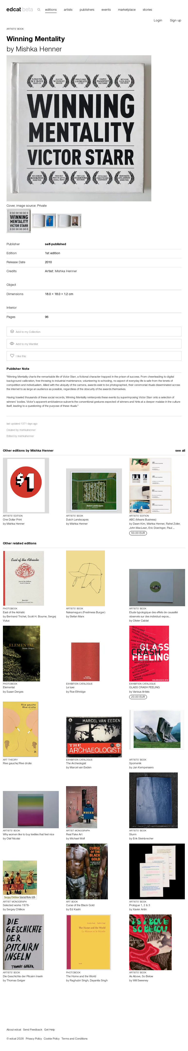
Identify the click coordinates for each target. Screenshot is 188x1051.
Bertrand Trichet (16, 616)
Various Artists (141, 692)
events (106, 10)
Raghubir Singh (79, 980)
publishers (87, 10)
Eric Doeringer (156, 528)
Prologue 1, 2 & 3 (139, 905)
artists (68, 10)
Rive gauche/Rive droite (17, 763)
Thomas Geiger (16, 980)
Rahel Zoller (173, 524)
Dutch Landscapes (77, 520)
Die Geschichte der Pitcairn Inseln (23, 976)
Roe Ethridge (77, 692)
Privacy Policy (34, 1039)
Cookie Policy (52, 1039)
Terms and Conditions (74, 1039)
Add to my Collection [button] (24, 332)
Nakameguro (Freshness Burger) (85, 612)
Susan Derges (15, 692)
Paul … (171, 528)
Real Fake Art (74, 834)
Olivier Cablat (141, 621)
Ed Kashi (75, 909)
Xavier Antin (140, 909)
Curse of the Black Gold (80, 905)
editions (51, 10)
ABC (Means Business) (142, 520)
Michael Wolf (77, 838)
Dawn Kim (139, 524)
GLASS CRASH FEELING (144, 687)
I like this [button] (17, 356)
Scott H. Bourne (37, 616)
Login (158, 21)
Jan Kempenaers (143, 767)
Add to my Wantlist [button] (24, 344)
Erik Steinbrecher (143, 838)
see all (180, 451)
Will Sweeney (140, 980)
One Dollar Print (12, 520)
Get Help (49, 1030)
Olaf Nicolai (13, 838)
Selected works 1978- (16, 905)
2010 (48, 262)
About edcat (14, 1030)
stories (147, 10)
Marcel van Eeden (80, 767)
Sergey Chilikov (16, 909)
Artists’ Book (15, 29)
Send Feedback (32, 1030)
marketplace (127, 10)
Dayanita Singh (99, 980)
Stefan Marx (77, 616)
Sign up (175, 21)
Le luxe (70, 687)
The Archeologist (76, 763)
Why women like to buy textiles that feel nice (28, 834)
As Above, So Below (141, 976)
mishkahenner (27, 430)
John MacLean (138, 528)
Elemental (9, 687)
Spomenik (135, 763)
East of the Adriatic (14, 612)
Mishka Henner (39, 50)
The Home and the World (81, 976)
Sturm (133, 834)
